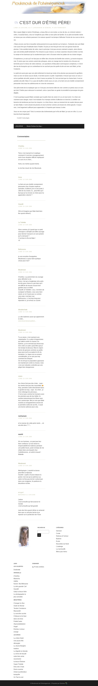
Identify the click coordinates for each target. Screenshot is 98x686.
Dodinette (17, 569)
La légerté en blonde (21, 651)
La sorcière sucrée (20, 613)
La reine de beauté (20, 654)
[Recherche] (43, 531)
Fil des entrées (39, 567)
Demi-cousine (18, 669)
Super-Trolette (18, 664)
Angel (16, 626)
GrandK (20, 204)
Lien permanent (60, 27)
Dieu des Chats (19, 667)
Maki (23, 32)
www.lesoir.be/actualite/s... (27, 321)
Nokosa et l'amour (62, 536)
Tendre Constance (20, 608)
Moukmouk (38, 27)
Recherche (41, 527)
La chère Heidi (19, 638)
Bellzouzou (22, 249)
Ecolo (58, 541)
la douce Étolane (19, 661)
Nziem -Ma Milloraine (21, 584)
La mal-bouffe (60, 549)
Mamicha (17, 578)
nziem (20, 376)
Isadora (16, 648)
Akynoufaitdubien (19, 624)
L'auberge (59, 546)
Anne (20, 177)
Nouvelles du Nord (62, 544)
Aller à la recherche (89, 1)
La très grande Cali (20, 586)
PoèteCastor (18, 621)
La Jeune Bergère (20, 646)
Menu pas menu (61, 551)
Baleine (58, 538)
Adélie (16, 581)
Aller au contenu (65, 1)
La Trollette (22, 222)
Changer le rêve (19, 603)
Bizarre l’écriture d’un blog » (34, 126)
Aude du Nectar (19, 606)
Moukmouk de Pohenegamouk (49, 13)
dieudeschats (22, 309)
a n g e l (21, 492)
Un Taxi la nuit (18, 677)
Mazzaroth (17, 611)
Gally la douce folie (20, 591)
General (48, 27)
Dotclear (62, 683)
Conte (58, 533)
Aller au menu (76, 1)
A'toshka (21, 146)
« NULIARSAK (19, 126)
